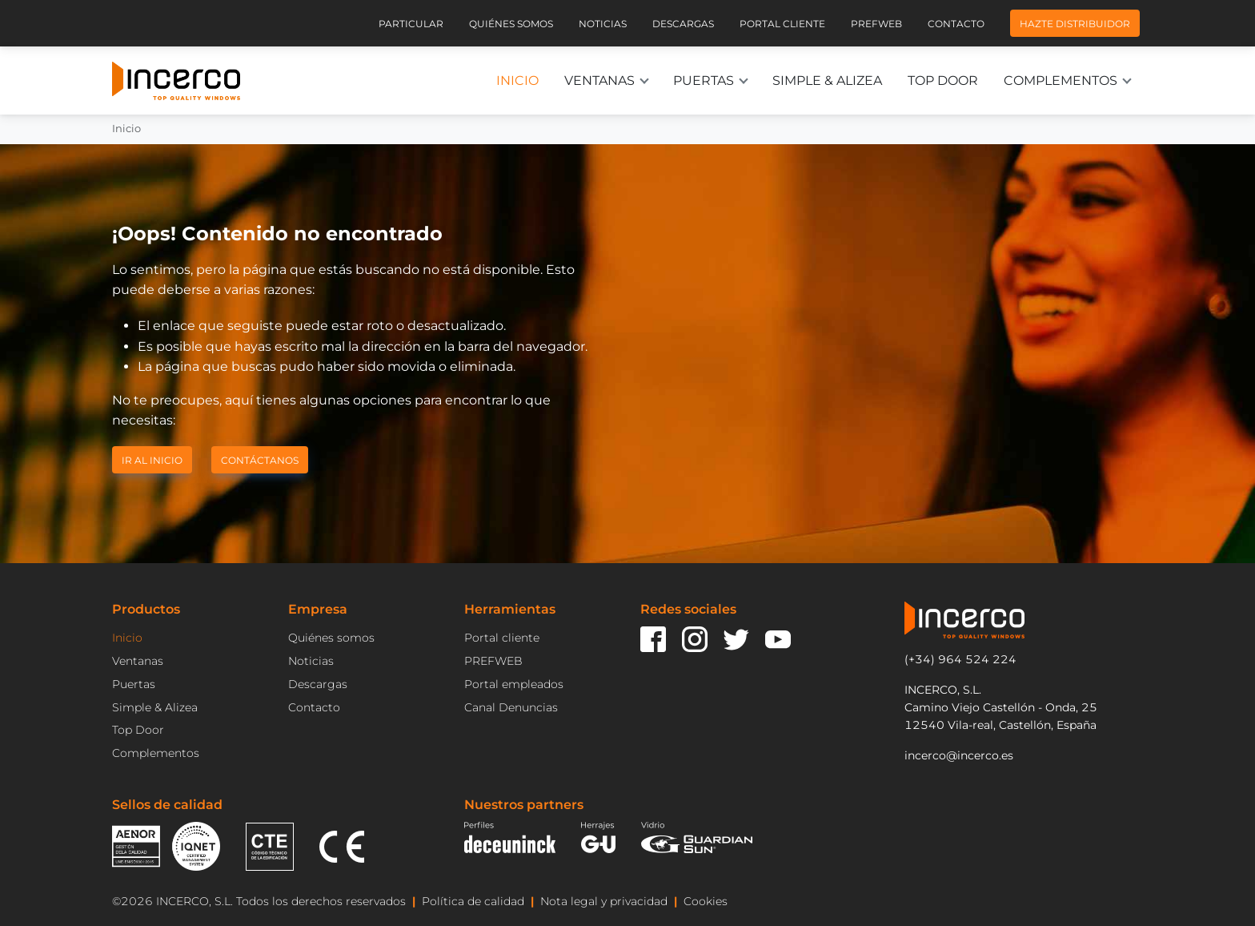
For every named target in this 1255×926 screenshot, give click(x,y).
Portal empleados (513, 684)
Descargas (683, 24)
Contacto (956, 24)
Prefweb (876, 24)
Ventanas (599, 80)
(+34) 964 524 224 (960, 659)
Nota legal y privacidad (604, 901)
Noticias (603, 24)
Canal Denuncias (511, 707)
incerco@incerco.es (958, 755)
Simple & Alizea (827, 80)
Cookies (706, 901)
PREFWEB (493, 660)
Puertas (703, 80)
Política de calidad (473, 901)
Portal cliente (782, 24)
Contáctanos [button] (260, 459)
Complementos (1060, 80)
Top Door (943, 80)
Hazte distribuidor (1075, 24)
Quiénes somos (511, 24)
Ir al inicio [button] (152, 459)
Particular (411, 24)
